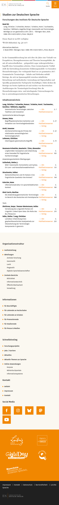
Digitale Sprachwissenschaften (18, 271)
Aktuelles (8, 355)
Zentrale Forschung (14, 258)
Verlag (43, 126)
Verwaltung (11, 288)
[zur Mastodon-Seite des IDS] (40, 410)
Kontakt (7, 395)
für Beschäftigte (10, 306)
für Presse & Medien (12, 328)
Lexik (9, 264)
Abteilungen (9, 255)
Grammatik (11, 261)
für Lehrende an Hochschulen (15, 310)
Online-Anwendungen (12, 364)
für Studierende (10, 324)
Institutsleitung (10, 250)
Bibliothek (11, 278)
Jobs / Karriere (10, 351)
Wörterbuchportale (14, 370)
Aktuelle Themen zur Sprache (15, 360)
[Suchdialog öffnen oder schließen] (48, 4)
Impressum (8, 391)
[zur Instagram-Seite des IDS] (18, 410)
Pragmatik (10, 268)
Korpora (10, 367)
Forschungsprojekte (11, 346)
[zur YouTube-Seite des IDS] (6, 419)
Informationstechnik (14, 282)
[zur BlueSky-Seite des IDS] (29, 410)
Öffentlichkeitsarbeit (15, 285)
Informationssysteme (15, 374)
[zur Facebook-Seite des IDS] (6, 410)
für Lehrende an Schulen (13, 315)
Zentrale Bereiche (11, 275)
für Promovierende (11, 319)
